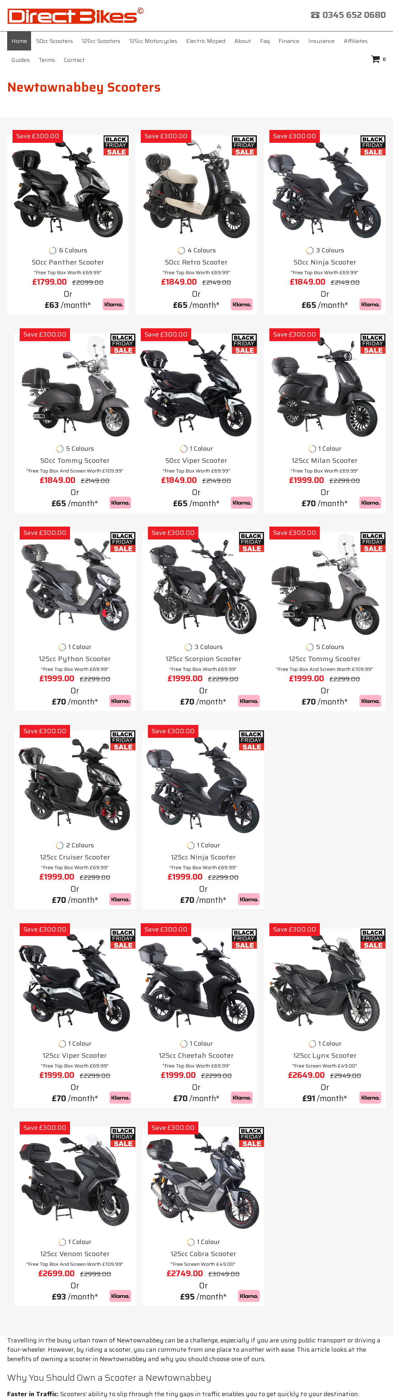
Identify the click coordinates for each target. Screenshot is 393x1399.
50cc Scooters (54, 41)
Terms (47, 59)
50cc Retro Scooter (148, 385)
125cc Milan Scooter (148, 561)
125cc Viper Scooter (341, 731)
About (242, 41)
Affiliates (356, 41)
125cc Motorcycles (153, 41)
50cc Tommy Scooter (341, 385)
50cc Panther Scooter (51, 385)
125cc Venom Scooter (245, 908)
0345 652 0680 (354, 15)
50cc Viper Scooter (51, 561)
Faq (265, 41)
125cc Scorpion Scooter (341, 561)
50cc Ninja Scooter (244, 385)
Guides (20, 59)
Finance (289, 41)
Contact (74, 59)
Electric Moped (205, 41)
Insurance (321, 41)
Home (19, 41)
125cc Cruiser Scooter (148, 731)
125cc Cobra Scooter (341, 908)
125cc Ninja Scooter (244, 731)
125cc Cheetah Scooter (51, 908)
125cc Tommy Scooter (52, 731)
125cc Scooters (101, 41)
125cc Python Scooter (245, 561)
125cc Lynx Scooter (148, 908)
